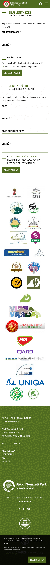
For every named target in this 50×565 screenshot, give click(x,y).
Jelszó (6, 44)
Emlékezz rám (14, 57)
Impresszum (25, 501)
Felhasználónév (11, 32)
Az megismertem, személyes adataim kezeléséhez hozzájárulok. (23, 159)
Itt (3, 66)
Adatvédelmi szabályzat (11, 554)
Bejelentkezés (12, 72)
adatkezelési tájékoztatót (24, 156)
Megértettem (37, 559)
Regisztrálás (11, 170)
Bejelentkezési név (13, 131)
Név (4, 105)
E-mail (6, 118)
